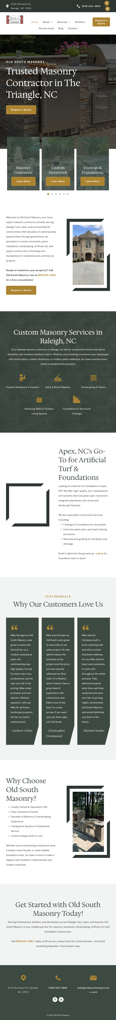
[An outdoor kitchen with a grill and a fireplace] (88, 822)
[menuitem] (34, 22)
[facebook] (106, 3)
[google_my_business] (107, 9)
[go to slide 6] (68, 194)
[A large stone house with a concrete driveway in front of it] (88, 255)
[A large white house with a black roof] (27, 504)
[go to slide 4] (60, 194)
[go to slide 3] (56, 194)
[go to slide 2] (52, 194)
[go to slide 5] (64, 194)
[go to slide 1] (48, 194)
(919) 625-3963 (91, 6)
